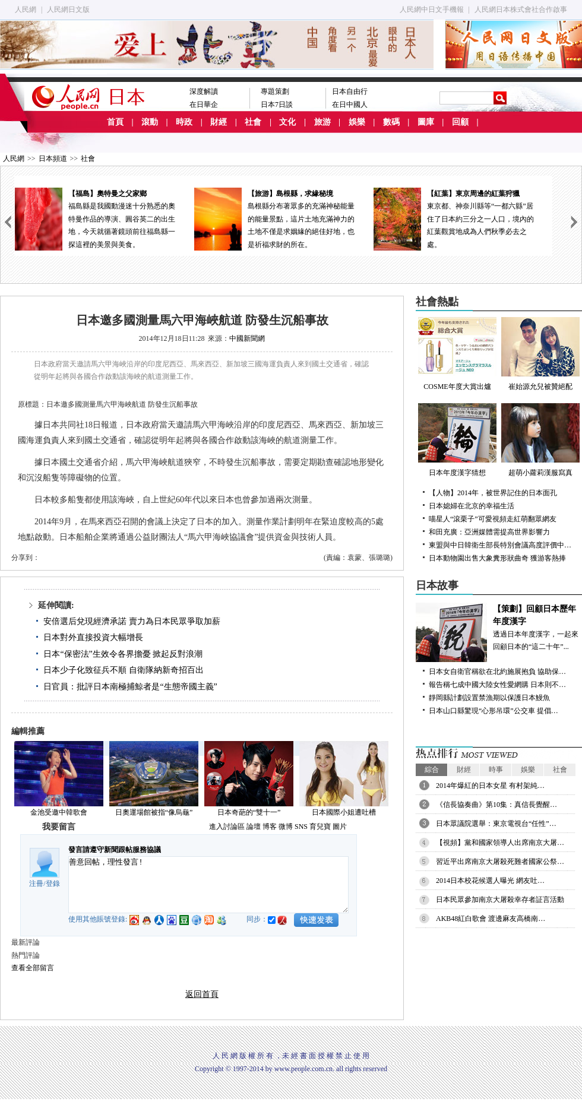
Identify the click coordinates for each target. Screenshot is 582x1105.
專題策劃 (275, 91)
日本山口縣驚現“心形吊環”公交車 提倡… (493, 711)
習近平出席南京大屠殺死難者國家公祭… (500, 861)
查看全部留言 (32, 968)
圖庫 (425, 122)
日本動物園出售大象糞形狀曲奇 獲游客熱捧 (497, 558)
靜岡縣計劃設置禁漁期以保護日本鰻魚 (489, 698)
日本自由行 (350, 91)
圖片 (340, 826)
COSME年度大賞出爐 (457, 354)
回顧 (460, 122)
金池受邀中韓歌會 (58, 812)
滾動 (149, 122)
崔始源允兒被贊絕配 (540, 354)
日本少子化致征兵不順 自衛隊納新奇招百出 (123, 670)
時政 (184, 122)
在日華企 (203, 104)
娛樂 (357, 122)
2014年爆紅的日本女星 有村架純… (490, 785)
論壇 (253, 826)
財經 (218, 122)
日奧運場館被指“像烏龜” (154, 812)
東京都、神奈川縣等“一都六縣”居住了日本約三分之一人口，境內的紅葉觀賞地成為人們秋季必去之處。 (462, 218)
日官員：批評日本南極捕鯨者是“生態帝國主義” (130, 686)
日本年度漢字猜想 (457, 440)
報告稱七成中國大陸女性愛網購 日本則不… (497, 684)
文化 (287, 122)
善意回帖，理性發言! (208, 884)
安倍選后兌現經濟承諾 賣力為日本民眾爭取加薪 (131, 621)
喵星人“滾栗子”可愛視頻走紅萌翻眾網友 (492, 519)
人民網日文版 (68, 9)
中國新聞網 (247, 338)
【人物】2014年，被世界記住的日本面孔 (493, 493)
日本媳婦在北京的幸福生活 (471, 506)
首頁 (115, 122)
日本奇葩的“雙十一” (249, 812)
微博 (286, 826)
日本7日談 (277, 104)
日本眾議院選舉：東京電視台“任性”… (496, 823)
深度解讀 (203, 91)
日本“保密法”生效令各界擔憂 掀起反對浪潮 (123, 654)
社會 (253, 122)
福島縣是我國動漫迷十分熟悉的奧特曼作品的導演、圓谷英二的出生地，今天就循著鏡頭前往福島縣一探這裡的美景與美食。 (104, 218)
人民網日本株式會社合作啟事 (521, 9)
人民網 (25, 9)
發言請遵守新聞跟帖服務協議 (114, 850)
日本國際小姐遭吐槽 (344, 812)
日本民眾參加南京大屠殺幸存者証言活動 (500, 899)
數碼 (391, 122)
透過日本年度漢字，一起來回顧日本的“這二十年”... (499, 627)
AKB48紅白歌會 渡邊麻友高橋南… (490, 918)
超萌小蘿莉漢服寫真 (540, 440)
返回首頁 (202, 994)
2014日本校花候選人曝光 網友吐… (490, 880)
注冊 (36, 883)
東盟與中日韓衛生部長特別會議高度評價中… (500, 545)
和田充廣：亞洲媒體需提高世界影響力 (489, 532)
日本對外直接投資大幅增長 (93, 637)
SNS (301, 826)
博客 (269, 826)
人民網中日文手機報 (432, 9)
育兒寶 (320, 826)
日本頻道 (53, 158)
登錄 (53, 883)
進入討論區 (227, 826)
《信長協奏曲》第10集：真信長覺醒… (496, 804)
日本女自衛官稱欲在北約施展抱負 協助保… (497, 671)
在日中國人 (350, 104)
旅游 (322, 122)
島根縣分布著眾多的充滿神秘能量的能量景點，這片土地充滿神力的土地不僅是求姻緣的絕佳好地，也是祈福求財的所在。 (283, 218)
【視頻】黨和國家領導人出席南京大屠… (500, 842)
